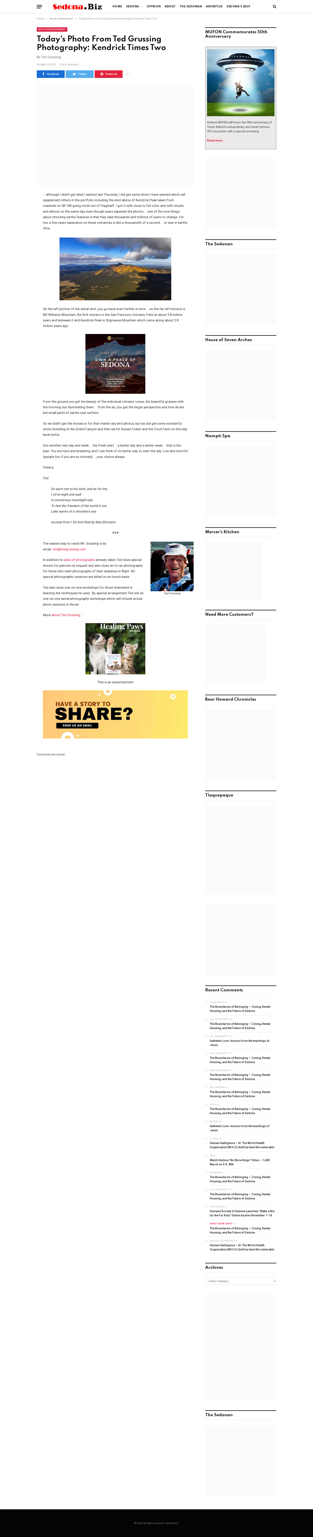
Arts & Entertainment (52, 29)
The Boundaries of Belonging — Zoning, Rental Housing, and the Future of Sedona (240, 1009)
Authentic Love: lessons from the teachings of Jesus (239, 1043)
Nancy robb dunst (221, 1223)
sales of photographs (79, 560)
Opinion (154, 6)
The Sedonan (191, 6)
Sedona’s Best (239, 6)
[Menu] (39, 6)
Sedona (132, 6)
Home (117, 6)
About (170, 6)
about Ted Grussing (66, 615)
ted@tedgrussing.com (69, 549)
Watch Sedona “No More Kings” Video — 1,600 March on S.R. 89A (240, 1162)
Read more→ (216, 140)
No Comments (69, 64)
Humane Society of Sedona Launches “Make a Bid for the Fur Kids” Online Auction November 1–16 (242, 1213)
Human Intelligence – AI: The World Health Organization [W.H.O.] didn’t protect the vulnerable (242, 1145)
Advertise (214, 6)
